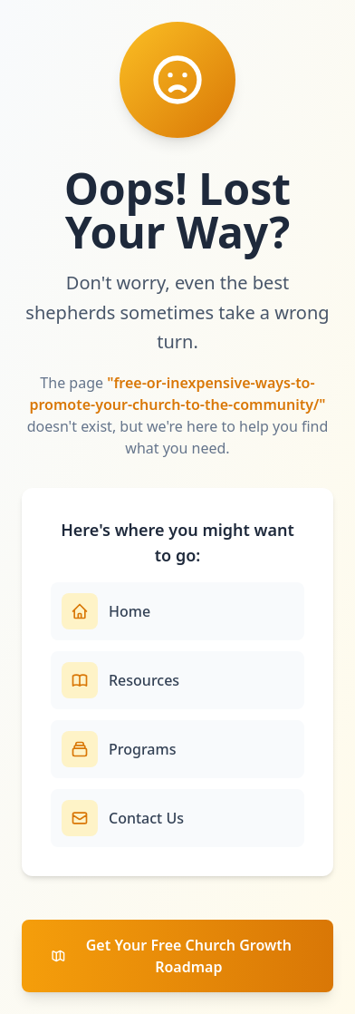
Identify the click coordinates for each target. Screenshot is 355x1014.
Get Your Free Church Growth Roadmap (171, 956)
